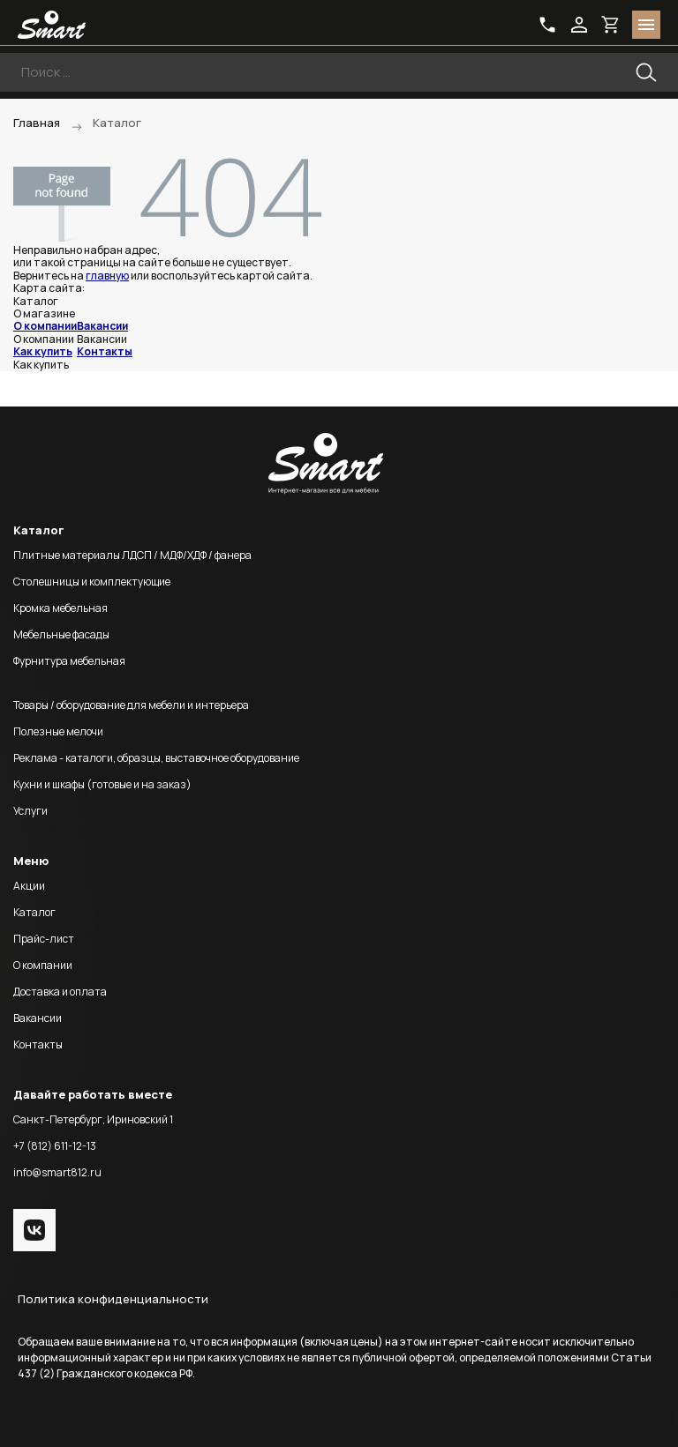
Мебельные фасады (61, 634)
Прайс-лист (43, 938)
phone (547, 25)
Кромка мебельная (60, 607)
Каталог (34, 912)
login (579, 25)
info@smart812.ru (57, 1172)
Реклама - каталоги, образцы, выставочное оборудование (156, 757)
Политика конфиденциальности (113, 1299)
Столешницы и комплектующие (91, 581)
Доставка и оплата (60, 991)
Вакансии (102, 325)
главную (107, 275)
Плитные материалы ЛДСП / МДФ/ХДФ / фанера (132, 555)
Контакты (104, 351)
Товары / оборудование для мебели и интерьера (131, 704)
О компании (45, 325)
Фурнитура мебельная (69, 660)
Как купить (42, 351)
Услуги (30, 810)
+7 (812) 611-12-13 (54, 1145)
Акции (29, 885)
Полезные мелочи (58, 731)
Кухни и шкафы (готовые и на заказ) (102, 784)
